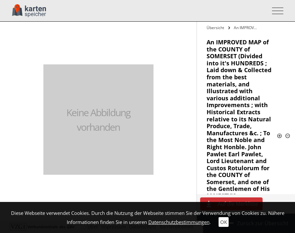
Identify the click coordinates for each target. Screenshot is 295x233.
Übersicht (215, 27)
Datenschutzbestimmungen (179, 222)
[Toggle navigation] (275, 11)
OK (223, 222)
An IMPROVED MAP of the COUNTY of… (246, 27)
